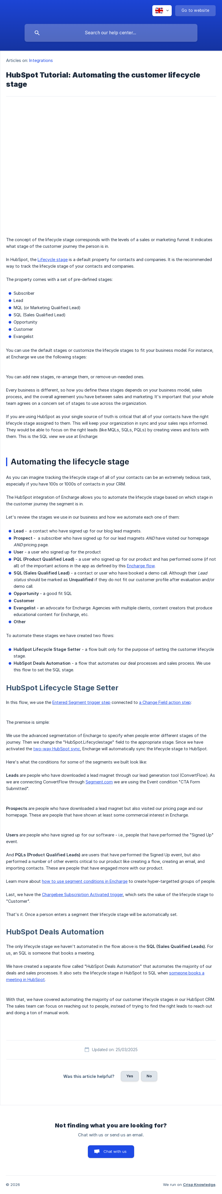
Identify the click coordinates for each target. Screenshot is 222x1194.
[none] (162, 10)
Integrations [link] (41, 60)
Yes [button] (129, 1076)
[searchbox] (111, 33)
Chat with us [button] (115, 1151)
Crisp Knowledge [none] (199, 1184)
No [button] (149, 1076)
